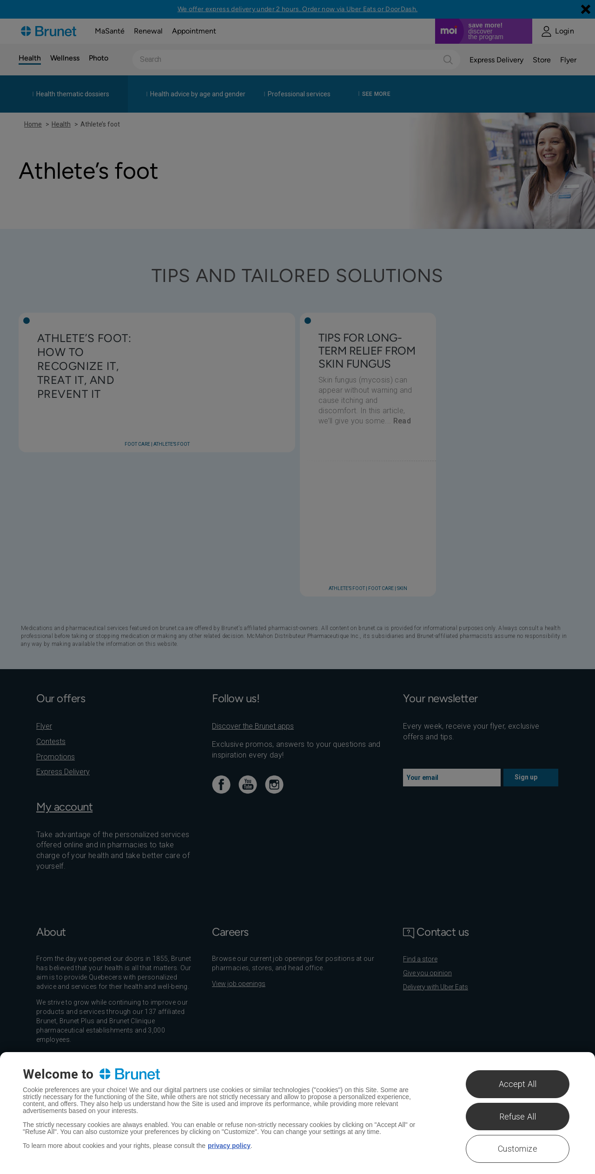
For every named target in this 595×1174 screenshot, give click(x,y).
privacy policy (229, 1145)
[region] (297, 1113)
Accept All (518, 1084)
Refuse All (517, 1116)
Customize (517, 1149)
